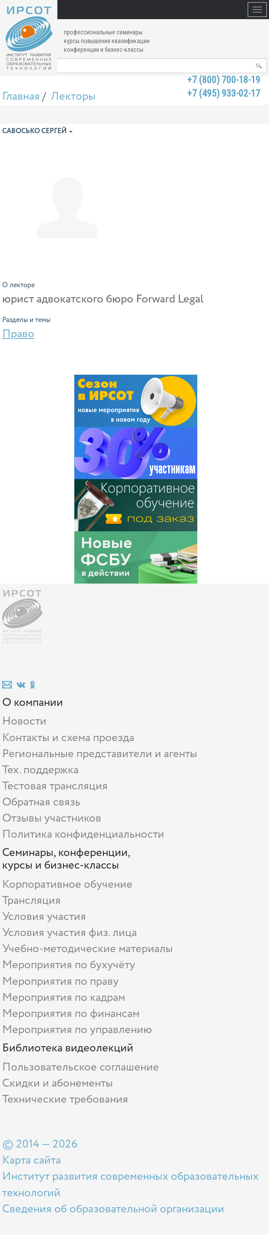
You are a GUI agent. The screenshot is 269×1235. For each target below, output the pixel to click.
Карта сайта (31, 1160)
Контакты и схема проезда (68, 737)
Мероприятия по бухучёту (68, 964)
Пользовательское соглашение (80, 1067)
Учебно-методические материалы (87, 948)
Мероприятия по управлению (77, 1029)
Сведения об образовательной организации (113, 1209)
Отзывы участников (51, 818)
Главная (21, 96)
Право (18, 334)
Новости (24, 721)
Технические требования (65, 1099)
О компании (32, 702)
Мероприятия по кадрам (63, 997)
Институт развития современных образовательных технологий (130, 1184)
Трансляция (31, 900)
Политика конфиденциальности (83, 834)
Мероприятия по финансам (70, 1013)
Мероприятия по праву (60, 981)
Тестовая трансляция (55, 786)
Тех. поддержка (40, 770)
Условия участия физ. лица (69, 932)
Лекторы (73, 96)
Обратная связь (41, 802)
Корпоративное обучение (67, 884)
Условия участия (44, 916)
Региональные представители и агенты (99, 753)
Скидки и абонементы (57, 1083)
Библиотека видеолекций (67, 1048)
